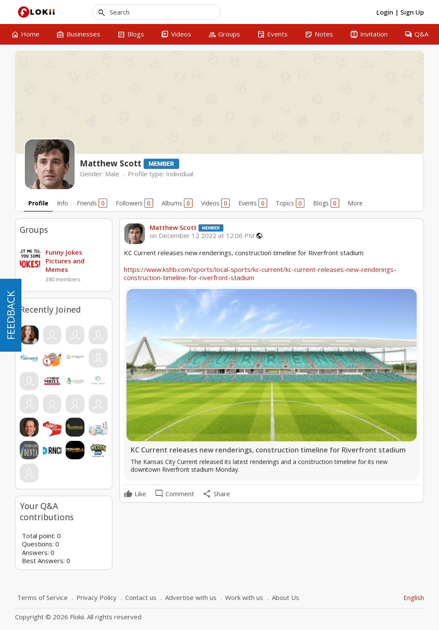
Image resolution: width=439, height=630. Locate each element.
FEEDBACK (10, 315)
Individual (179, 173)
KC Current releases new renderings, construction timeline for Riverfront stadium (268, 450)
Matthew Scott (173, 227)
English (413, 597)
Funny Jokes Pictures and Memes (64, 261)
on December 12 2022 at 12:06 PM (202, 236)
